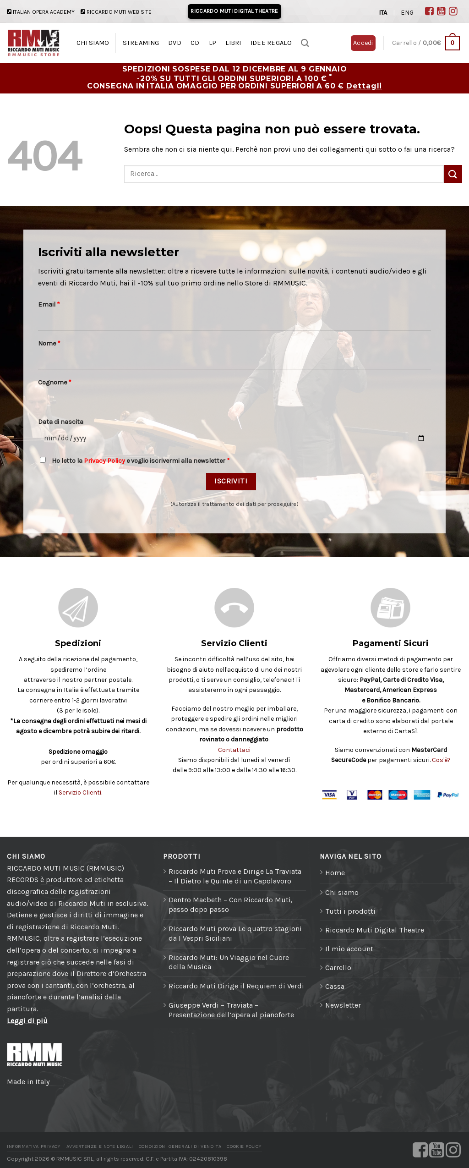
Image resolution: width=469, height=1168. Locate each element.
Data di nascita (60, 422)
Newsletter (343, 1005)
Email (49, 304)
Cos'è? (441, 760)
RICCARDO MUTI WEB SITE (119, 12)
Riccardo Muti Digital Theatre (374, 930)
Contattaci (234, 750)
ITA (383, 12)
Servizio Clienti (80, 792)
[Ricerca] (305, 43)
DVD (174, 43)
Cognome (54, 382)
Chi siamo (342, 892)
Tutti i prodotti (350, 911)
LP (213, 43)
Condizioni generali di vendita (180, 1146)
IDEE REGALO (271, 43)
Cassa (334, 986)
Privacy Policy (104, 461)
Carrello (338, 967)
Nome (49, 343)
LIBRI (233, 43)
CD (195, 43)
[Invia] (453, 174)
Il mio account (349, 948)
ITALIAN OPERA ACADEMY (44, 12)
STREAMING (141, 43)
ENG (407, 12)
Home (335, 872)
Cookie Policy (244, 1146)
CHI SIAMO (92, 43)
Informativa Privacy (33, 1146)
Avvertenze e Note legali (99, 1146)
